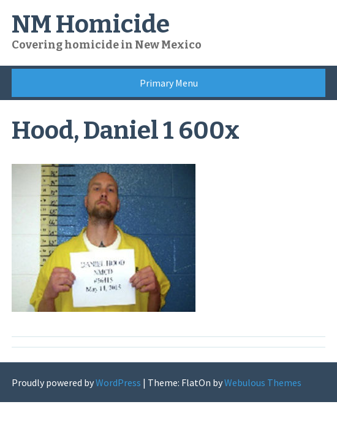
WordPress (118, 382)
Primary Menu (169, 83)
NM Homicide (91, 24)
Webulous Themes (262, 382)
